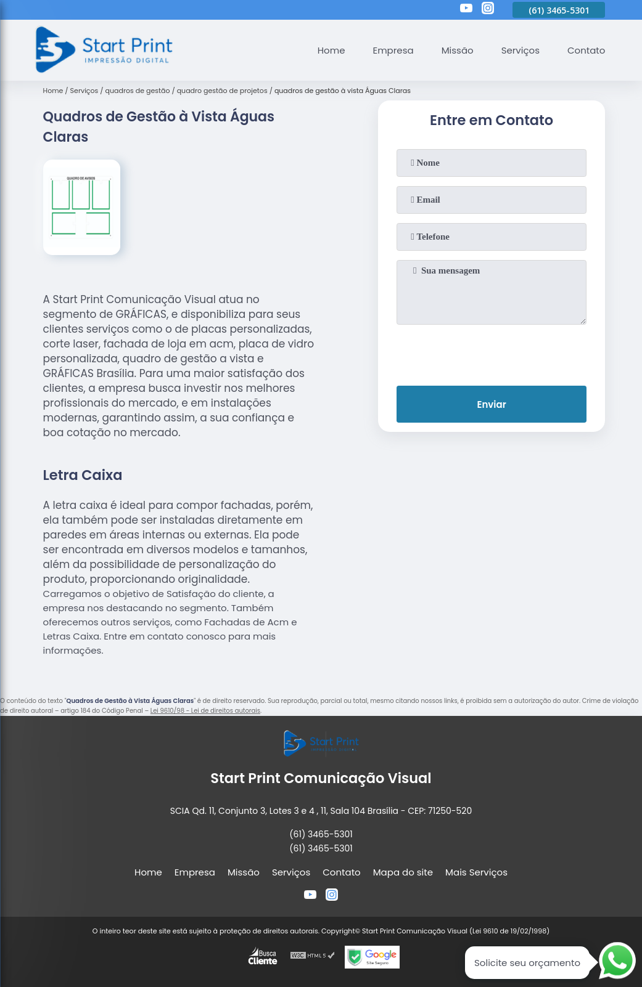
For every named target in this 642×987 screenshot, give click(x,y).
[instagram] (488, 10)
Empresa (392, 50)
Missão (458, 50)
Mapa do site (403, 872)
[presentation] (491, 352)
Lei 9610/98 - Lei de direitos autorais (205, 710)
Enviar (491, 404)
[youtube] (466, 10)
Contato (586, 50)
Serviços (520, 50)
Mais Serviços (476, 872)
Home (331, 50)
